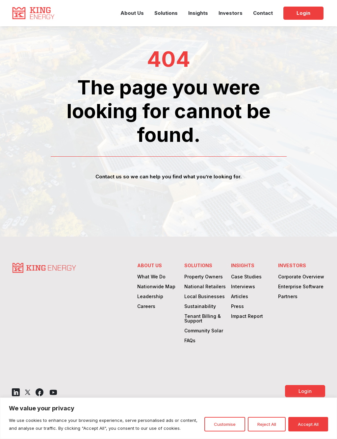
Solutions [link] (166, 13)
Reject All (266, 424)
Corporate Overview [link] (301, 276)
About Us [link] (132, 13)
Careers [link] (146, 306)
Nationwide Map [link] (156, 286)
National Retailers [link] (205, 286)
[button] (16, 392)
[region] (168, 418)
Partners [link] (288, 296)
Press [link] (237, 306)
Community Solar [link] (203, 330)
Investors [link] (231, 13)
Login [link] (303, 13)
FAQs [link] (189, 340)
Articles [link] (239, 296)
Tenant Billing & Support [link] (202, 318)
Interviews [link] (243, 286)
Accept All (308, 424)
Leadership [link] (150, 296)
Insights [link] (198, 13)
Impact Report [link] (247, 316)
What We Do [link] (151, 276)
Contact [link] (263, 13)
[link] (33, 13)
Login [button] (305, 391)
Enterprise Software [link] (301, 286)
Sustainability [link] (200, 306)
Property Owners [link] (203, 276)
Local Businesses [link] (204, 296)
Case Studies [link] (246, 276)
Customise (225, 424)
